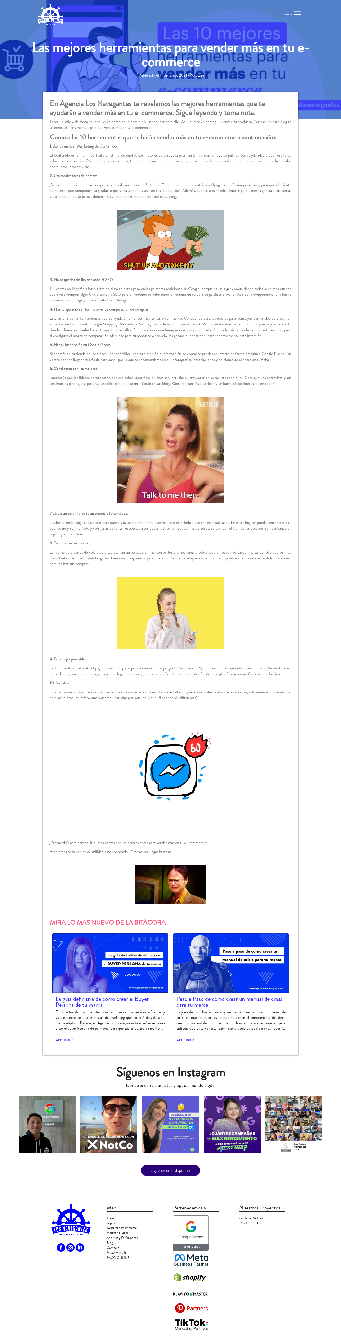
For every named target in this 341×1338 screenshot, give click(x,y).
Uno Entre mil (248, 1222)
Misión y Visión (117, 1252)
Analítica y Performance (122, 1237)
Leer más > (64, 1039)
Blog (110, 1242)
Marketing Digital (118, 1232)
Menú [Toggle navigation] (294, 14)
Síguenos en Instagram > (170, 1170)
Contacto (113, 1247)
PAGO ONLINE (118, 1257)
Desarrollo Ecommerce (122, 1227)
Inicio (110, 1217)
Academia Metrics (251, 1217)
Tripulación (114, 1222)
